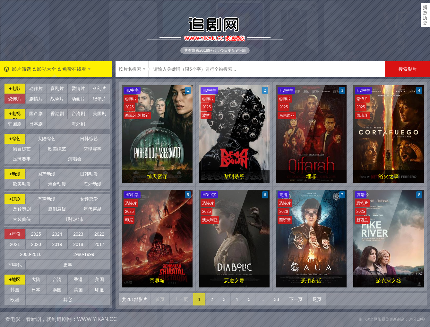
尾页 (317, 299)
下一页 (296, 299)
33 (276, 299)
